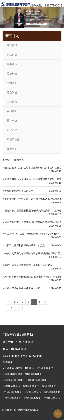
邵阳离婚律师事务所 (38, 380)
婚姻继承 (12, 64)
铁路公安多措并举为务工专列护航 (22, 288)
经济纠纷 (12, 73)
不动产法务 (13, 139)
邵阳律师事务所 (45, 368)
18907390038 (53, 5)
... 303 (11, 307)
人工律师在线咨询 (12, 368)
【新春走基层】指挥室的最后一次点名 (24, 245)
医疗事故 (12, 120)
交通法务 (12, 83)
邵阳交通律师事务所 (14, 380)
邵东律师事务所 (11, 386)
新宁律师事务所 (32, 398)
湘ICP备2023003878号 (25, 410)
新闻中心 (19, 160)
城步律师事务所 (51, 398)
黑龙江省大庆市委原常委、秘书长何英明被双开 (29, 265)
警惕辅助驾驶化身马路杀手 (18, 190)
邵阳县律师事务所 (12, 392)
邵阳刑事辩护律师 (12, 374)
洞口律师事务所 (52, 392)
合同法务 (12, 111)
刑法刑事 (12, 54)
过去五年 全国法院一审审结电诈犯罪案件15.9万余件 (32, 233)
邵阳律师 (29, 368)
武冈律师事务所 (32, 392)
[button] (29, 24)
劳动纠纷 (12, 92)
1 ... (16, 301)
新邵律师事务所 (31, 386)
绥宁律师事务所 (13, 398)
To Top (57, 413)
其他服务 (12, 148)
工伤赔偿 (12, 101)
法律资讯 (12, 45)
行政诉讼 (12, 130)
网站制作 (7, 410)
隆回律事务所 (49, 386)
